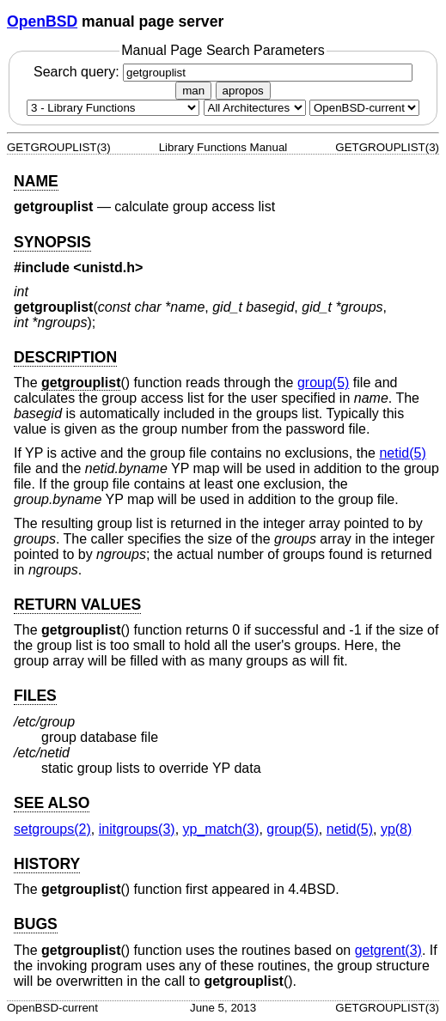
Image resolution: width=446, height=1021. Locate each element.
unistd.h (108, 267)
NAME (36, 181)
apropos (243, 90)
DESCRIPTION (65, 357)
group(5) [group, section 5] (323, 382)
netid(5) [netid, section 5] (402, 453)
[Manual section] (113, 108)
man (193, 90)
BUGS (36, 924)
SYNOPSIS (52, 242)
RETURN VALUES (77, 604)
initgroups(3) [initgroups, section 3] (137, 829)
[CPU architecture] (255, 108)
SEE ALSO (51, 802)
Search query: (223, 71)
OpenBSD (42, 21)
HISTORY (47, 863)
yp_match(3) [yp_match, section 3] (221, 829)
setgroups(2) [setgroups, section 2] (52, 829)
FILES (35, 695)
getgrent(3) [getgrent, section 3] (388, 950)
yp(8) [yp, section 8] (396, 829)
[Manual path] (364, 108)
